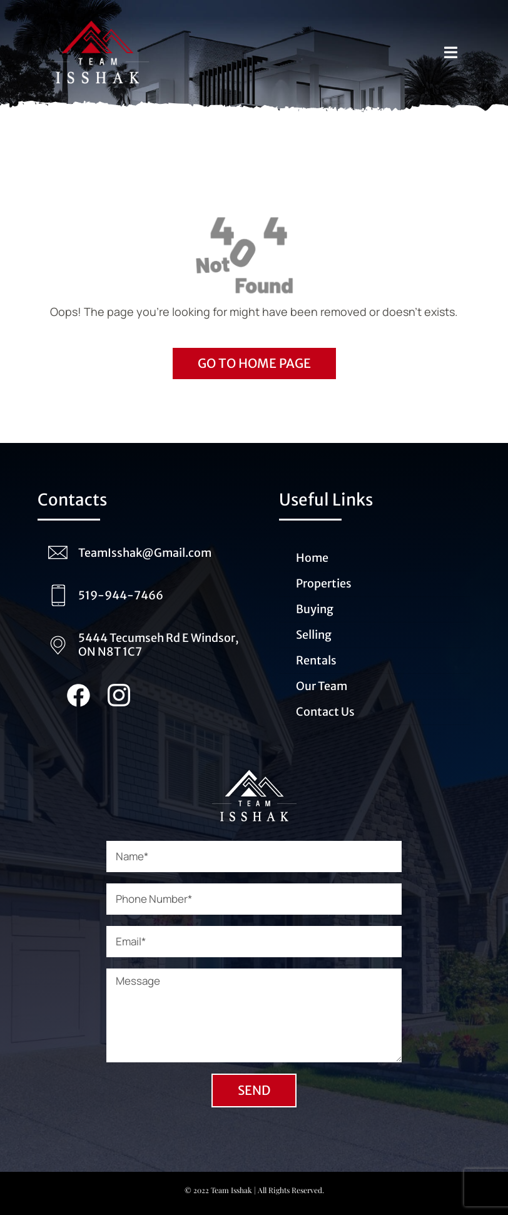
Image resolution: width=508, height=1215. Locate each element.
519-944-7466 (120, 595)
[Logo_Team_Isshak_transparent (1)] (97, 15)
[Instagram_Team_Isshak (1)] (119, 689)
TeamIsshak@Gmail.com (144, 553)
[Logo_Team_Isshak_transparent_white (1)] (254, 763)
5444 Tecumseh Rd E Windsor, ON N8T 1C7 (158, 645)
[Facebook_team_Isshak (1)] (78, 689)
